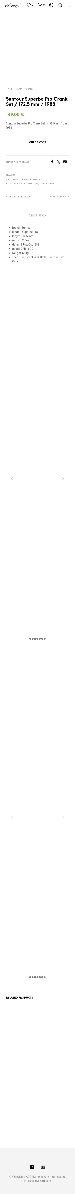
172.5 (15, 184)
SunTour (35, 179)
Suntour (33, 184)
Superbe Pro (47, 184)
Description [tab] (38, 215)
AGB (28, 1176)
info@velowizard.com (37, 1180)
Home (9, 89)
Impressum (58, 1176)
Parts (19, 89)
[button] (29, 5)
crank (23, 184)
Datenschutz (41, 1176)
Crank (29, 89)
